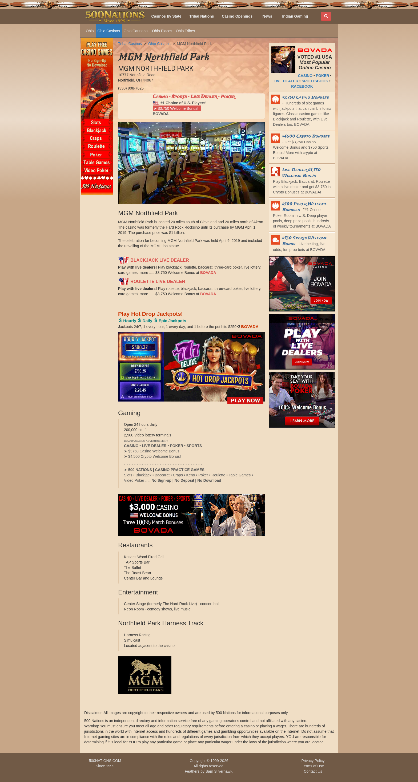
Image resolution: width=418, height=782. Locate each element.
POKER (322, 76)
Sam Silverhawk (219, 771)
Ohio (90, 31)
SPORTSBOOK (315, 81)
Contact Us (313, 771)
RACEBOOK (302, 86)
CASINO (305, 76)
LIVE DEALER (286, 81)
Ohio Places (162, 31)
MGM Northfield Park (194, 44)
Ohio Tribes (185, 31)
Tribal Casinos (130, 44)
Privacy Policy (312, 761)
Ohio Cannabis (136, 31)
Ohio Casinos (109, 31)
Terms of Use (313, 766)
